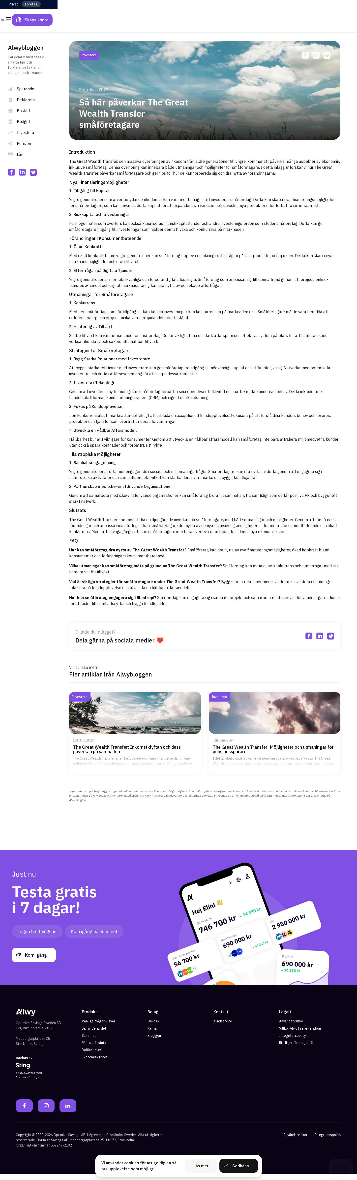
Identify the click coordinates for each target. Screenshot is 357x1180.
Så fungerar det (94, 1034)
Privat (13, 4)
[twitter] (33, 172)
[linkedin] (22, 172)
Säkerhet (89, 1042)
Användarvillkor (291, 1027)
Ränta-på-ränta (94, 1049)
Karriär (153, 1034)
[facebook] (11, 172)
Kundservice (222, 1027)
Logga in (296, 19)
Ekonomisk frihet (95, 1063)
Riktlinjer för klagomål (296, 1049)
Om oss (153, 1027)
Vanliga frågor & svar (98, 1027)
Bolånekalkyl (92, 1056)
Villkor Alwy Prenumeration (300, 1034)
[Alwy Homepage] (178, 19)
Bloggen (154, 1042)
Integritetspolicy (292, 1042)
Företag (31, 4)
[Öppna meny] (9, 19)
